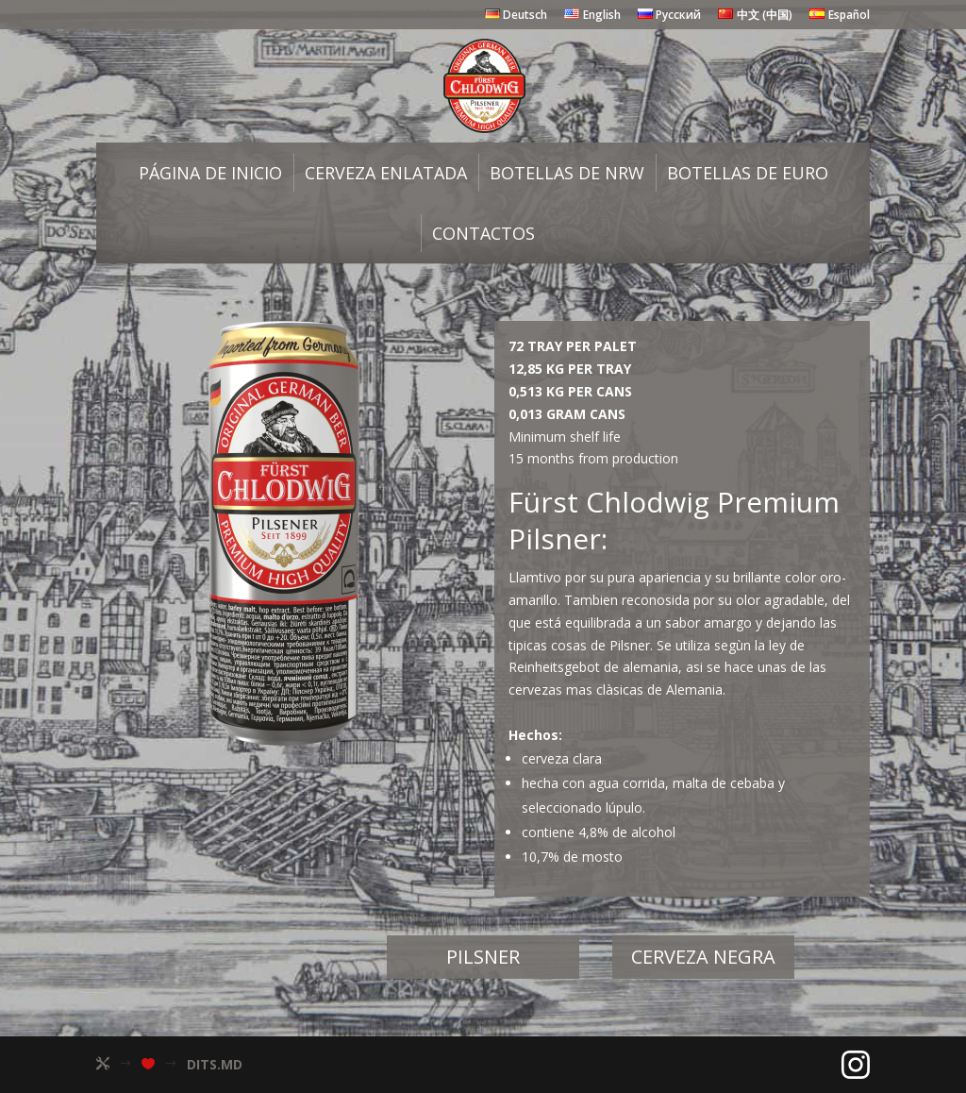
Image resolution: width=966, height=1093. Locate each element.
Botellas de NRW (567, 172)
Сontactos (483, 233)
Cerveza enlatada (386, 172)
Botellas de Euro (747, 172)
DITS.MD (214, 1064)
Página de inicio (210, 172)
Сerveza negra (703, 956)
